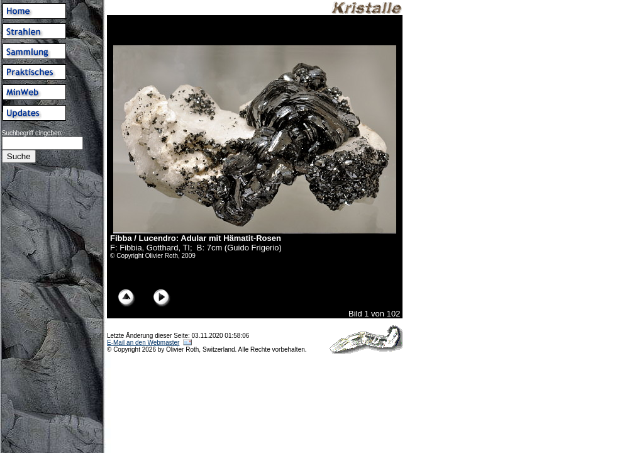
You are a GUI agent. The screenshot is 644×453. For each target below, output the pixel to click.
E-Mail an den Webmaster (143, 342)
